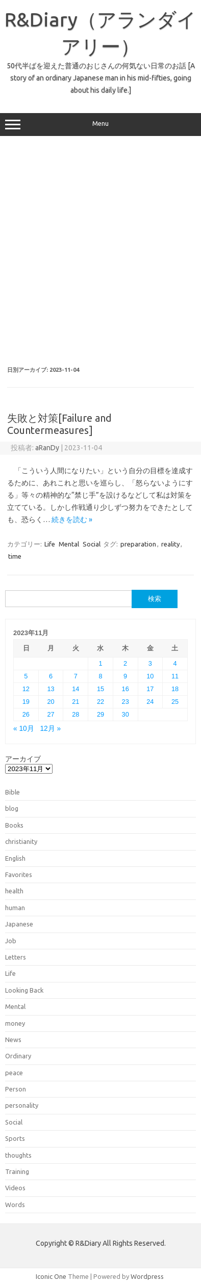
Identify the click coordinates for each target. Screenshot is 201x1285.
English (15, 858)
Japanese (19, 923)
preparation (138, 544)
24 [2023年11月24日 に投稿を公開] (150, 701)
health (14, 890)
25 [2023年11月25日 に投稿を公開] (175, 701)
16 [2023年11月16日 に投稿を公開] (125, 689)
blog (11, 808)
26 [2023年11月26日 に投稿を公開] (26, 714)
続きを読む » (72, 519)
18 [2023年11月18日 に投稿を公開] (175, 689)
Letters (15, 957)
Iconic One (51, 1276)
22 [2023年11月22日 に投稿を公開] (100, 701)
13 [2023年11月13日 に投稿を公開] (50, 689)
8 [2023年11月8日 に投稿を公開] (100, 676)
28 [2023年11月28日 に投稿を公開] (75, 714)
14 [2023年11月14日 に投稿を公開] (75, 689)
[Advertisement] (100, 251)
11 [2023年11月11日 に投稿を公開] (175, 676)
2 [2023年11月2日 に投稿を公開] (125, 663)
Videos (15, 1187)
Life (49, 544)
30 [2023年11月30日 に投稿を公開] (125, 714)
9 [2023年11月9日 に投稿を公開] (125, 676)
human (15, 907)
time (14, 556)
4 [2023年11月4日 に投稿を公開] (175, 663)
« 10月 (23, 728)
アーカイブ (23, 759)
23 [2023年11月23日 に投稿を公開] (125, 701)
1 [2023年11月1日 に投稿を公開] (100, 663)
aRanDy (47, 448)
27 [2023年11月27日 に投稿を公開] (50, 714)
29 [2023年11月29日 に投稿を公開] (100, 714)
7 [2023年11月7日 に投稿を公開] (76, 676)
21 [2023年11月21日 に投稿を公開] (75, 701)
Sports (15, 1138)
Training (17, 1171)
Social (91, 544)
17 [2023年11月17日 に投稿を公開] (150, 689)
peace (14, 1072)
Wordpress (147, 1276)
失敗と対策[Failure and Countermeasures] (59, 424)
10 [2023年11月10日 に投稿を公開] (150, 676)
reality (170, 544)
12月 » (50, 728)
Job (10, 940)
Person (15, 1088)
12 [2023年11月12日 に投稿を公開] (26, 689)
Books (14, 825)
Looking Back (24, 990)
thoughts (18, 1155)
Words (15, 1204)
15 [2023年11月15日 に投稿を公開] (100, 689)
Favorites (18, 874)
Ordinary (18, 1055)
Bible (12, 792)
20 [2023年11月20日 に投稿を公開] (50, 701)
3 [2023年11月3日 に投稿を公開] (150, 663)
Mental (69, 544)
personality (21, 1105)
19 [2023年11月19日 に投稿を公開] (26, 701)
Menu (100, 125)
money (15, 1023)
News (13, 1039)
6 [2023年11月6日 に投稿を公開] (51, 676)
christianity (21, 841)
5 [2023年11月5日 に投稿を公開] (26, 676)
